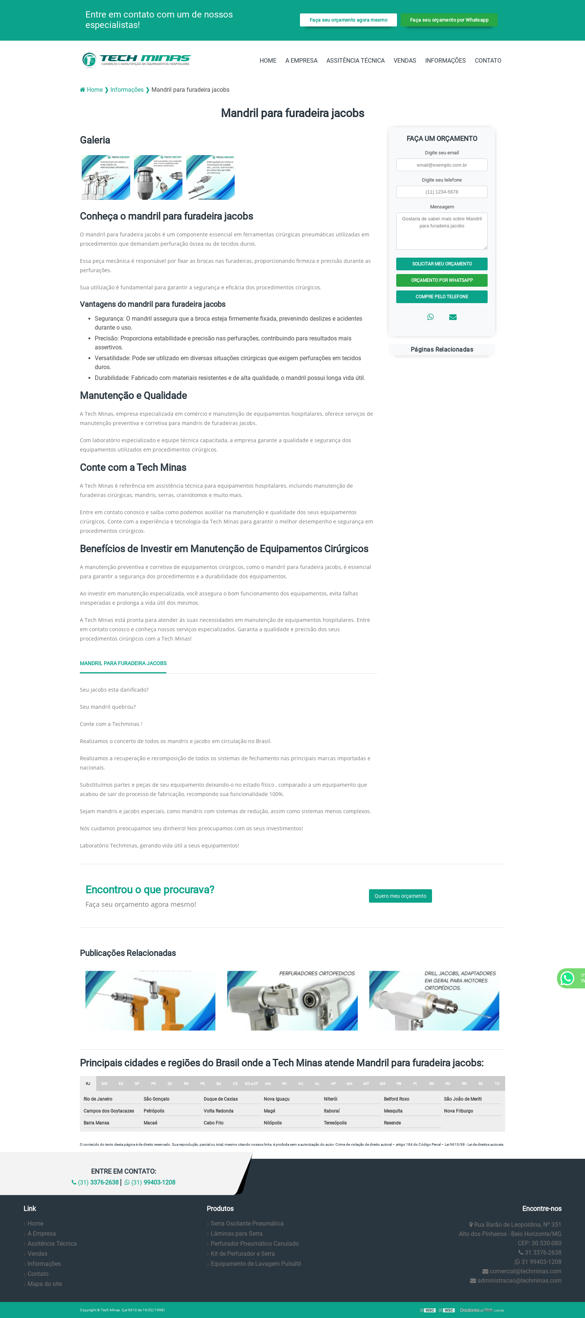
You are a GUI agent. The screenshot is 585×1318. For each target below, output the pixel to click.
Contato (488, 60)
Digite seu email (442, 152)
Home (268, 60)
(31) (95, 1182)
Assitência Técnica (355, 60)
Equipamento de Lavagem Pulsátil (256, 1263)
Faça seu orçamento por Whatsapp (449, 20)
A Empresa (301, 60)
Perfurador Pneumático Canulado (255, 1243)
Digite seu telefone (442, 180)
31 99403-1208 (538, 1261)
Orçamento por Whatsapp (442, 280)
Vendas (405, 60)
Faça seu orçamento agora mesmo (348, 20)
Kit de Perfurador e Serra (243, 1253)
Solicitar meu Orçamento (442, 264)
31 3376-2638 (540, 1252)
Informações (445, 60)
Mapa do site (45, 1283)
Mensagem (442, 207)
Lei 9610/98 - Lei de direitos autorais (474, 1144)
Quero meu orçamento (400, 896)
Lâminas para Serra (237, 1233)
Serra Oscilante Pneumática (247, 1223)
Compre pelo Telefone (442, 296)
